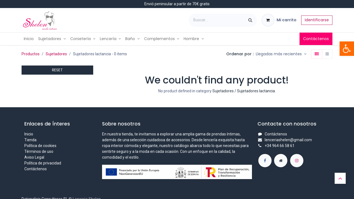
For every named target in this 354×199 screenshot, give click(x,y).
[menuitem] (29, 39)
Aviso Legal (34, 157)
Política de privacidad (42, 163)
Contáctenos (316, 38)
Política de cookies (40, 145)
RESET (57, 70)
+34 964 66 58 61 (280, 145)
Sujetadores (56, 54)
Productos (31, 54)
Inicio (28, 134)
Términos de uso (38, 151)
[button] (281, 54)
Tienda (30, 140)
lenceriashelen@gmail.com (288, 140)
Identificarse (317, 20)
